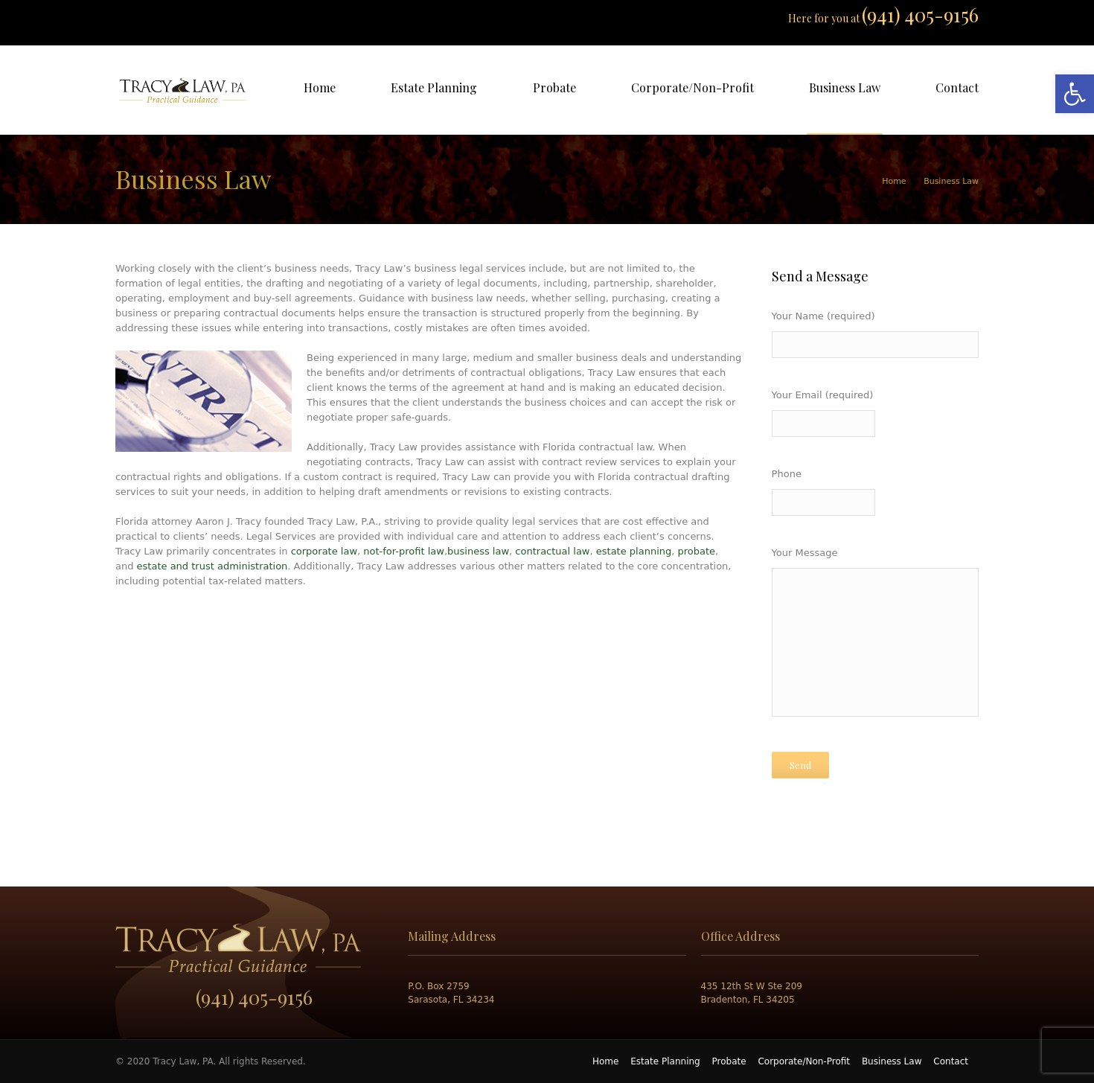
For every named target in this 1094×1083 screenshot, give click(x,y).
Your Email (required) (875, 415)
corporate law (324, 551)
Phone (875, 494)
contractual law (552, 551)
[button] (1074, 93)
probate (697, 551)
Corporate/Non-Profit (804, 1061)
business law (478, 551)
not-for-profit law (403, 551)
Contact (950, 1061)
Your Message (875, 636)
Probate (729, 1061)
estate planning (633, 551)
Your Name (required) (875, 336)
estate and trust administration (212, 566)
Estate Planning (665, 1061)
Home (894, 181)
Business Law (892, 1061)
